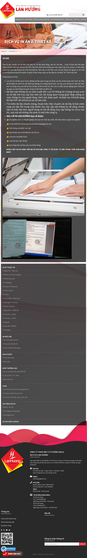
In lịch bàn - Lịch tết (9, 318)
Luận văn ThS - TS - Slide (11, 375)
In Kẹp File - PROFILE (9, 326)
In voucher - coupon (9, 314)
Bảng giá (69, 20)
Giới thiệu (28, 20)
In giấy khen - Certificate (11, 310)
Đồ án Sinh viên (8, 379)
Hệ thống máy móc (57, 20)
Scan (5, 386)
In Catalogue (7, 283)
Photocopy (7, 354)
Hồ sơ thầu (6, 362)
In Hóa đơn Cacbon (11, 421)
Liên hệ (83, 20)
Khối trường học (10, 368)
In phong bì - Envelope (10, 302)
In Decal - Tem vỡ (8, 306)
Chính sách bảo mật (7, 522)
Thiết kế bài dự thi (9, 279)
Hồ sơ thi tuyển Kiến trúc (11, 340)
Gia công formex (8, 415)
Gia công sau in (9, 404)
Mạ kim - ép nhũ (8, 407)
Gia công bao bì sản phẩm (11, 411)
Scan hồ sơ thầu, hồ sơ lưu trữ (12, 393)
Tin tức (77, 20)
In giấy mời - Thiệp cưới (10, 271)
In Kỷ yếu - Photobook (10, 286)
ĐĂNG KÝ (82, 544)
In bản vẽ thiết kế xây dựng (11, 348)
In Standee (6, 330)
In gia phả (6, 322)
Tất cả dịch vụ (13, 51)
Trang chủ (19, 20)
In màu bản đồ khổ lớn (10, 344)
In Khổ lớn (7, 336)
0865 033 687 (36, 491)
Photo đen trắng (8, 358)
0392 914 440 (45, 491)
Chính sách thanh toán (8, 519)
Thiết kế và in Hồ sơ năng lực (12, 275)
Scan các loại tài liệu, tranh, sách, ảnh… (16, 397)
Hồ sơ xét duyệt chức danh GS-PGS (14, 371)
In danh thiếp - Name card (11, 298)
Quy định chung (6, 525)
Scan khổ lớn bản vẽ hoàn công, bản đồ (16, 389)
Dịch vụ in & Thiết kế (41, 20)
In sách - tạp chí (8, 290)
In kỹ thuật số (9, 267)
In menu (6, 294)
